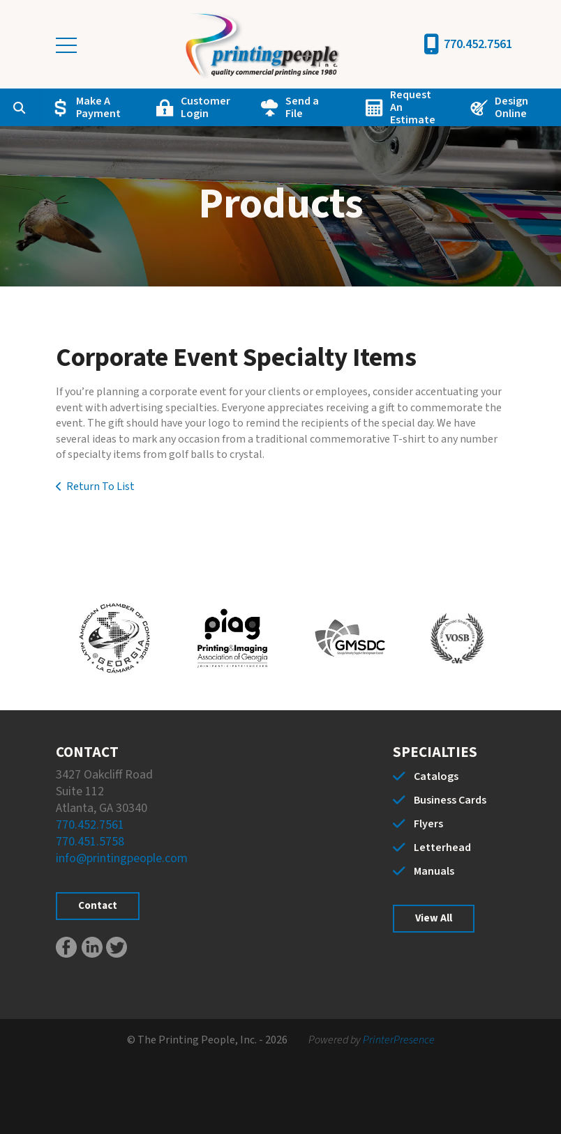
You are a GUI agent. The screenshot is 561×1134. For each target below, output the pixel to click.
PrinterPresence (399, 1040)
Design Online (511, 107)
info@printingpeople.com (122, 858)
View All (433, 918)
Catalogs (436, 776)
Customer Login (205, 107)
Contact (97, 905)
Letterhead (442, 847)
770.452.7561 (478, 44)
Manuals (434, 871)
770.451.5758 (90, 841)
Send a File (302, 107)
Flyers (428, 824)
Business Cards (450, 800)
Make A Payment (98, 107)
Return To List (100, 486)
